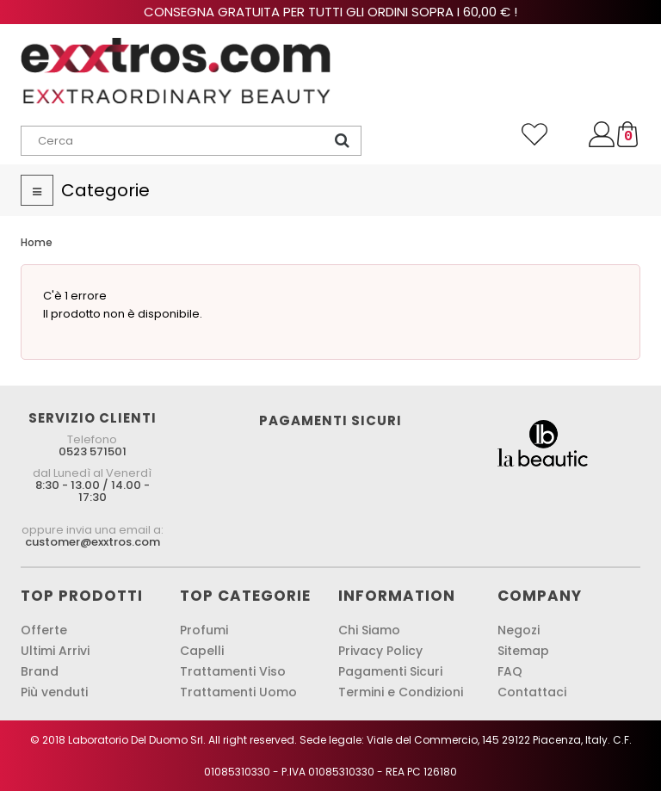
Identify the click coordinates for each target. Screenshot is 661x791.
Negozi (518, 630)
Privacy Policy (380, 650)
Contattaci (531, 692)
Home (37, 242)
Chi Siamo (369, 630)
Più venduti (54, 692)
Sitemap (523, 650)
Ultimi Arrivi (55, 650)
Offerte (44, 630)
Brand (40, 671)
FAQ (509, 671)
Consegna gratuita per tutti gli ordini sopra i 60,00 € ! (330, 12)
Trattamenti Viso (233, 671)
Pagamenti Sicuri (390, 671)
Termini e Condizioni (400, 692)
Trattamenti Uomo (238, 692)
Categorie (105, 190)
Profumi (204, 630)
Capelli (202, 650)
